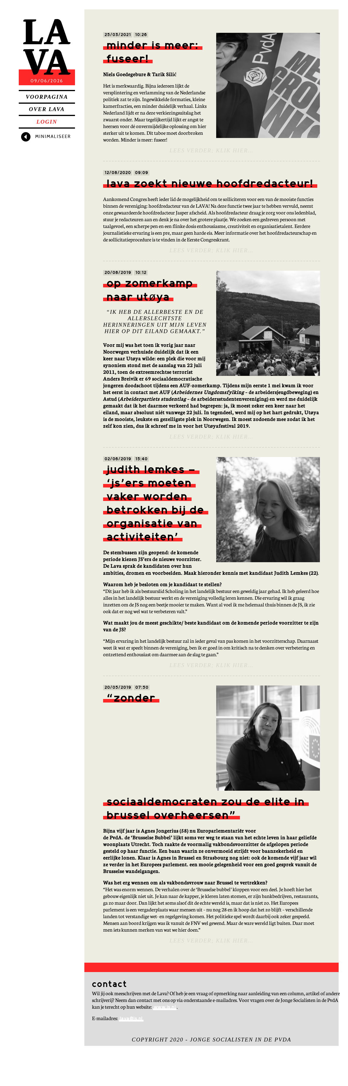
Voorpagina (47, 97)
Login (47, 122)
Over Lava (47, 109)
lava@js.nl (131, 1019)
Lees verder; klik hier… (211, 150)
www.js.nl (165, 1007)
